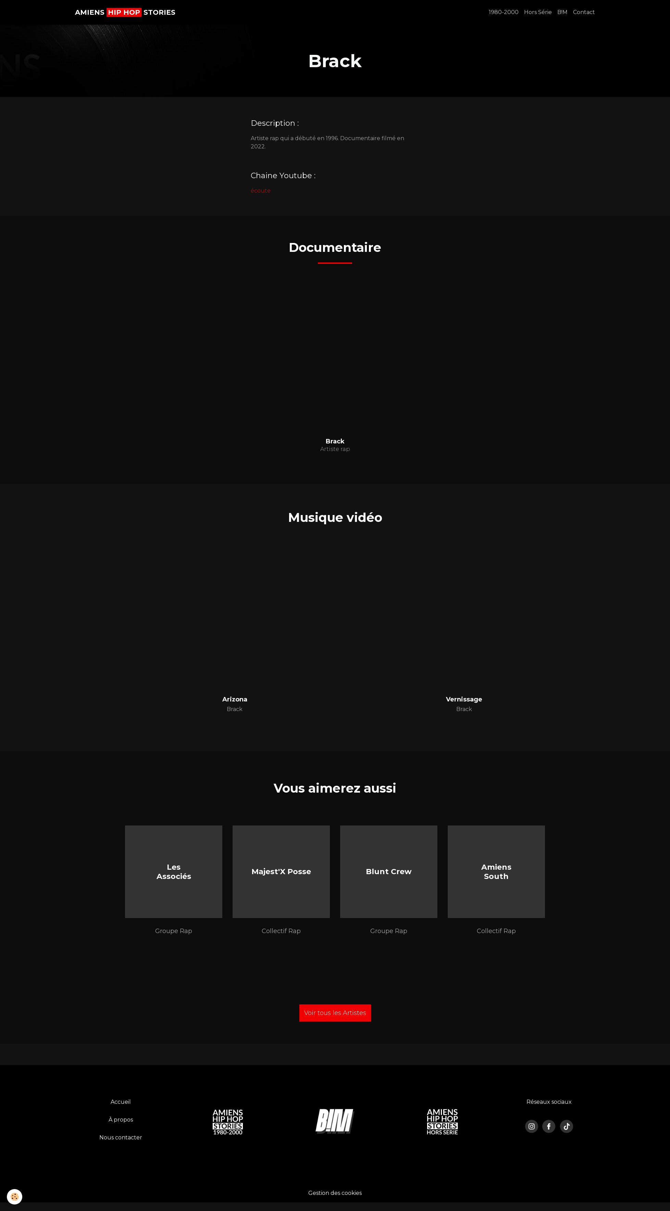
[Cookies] (14, 1196)
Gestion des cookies (335, 1193)
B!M (562, 12)
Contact (584, 12)
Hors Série (538, 12)
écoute (261, 190)
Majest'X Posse (281, 871)
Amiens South (496, 872)
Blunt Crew (389, 871)
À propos (121, 1119)
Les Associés (174, 872)
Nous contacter (120, 1137)
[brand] (125, 12)
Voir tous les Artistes (335, 1013)
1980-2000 (504, 12)
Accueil (121, 1102)
